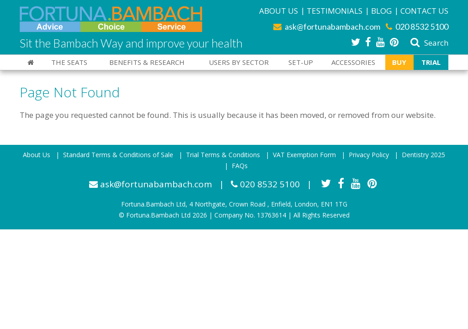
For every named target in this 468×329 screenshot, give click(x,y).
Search (428, 42)
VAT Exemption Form (304, 154)
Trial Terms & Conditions (223, 154)
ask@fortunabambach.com (326, 26)
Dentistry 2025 (423, 154)
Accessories (353, 62)
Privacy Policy (369, 154)
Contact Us (424, 10)
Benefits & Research (147, 62)
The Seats (69, 62)
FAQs (240, 165)
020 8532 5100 (417, 26)
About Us (278, 10)
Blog (381, 10)
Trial (431, 62)
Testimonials (334, 10)
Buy (399, 62)
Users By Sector (239, 62)
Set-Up (300, 62)
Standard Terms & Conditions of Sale (118, 154)
